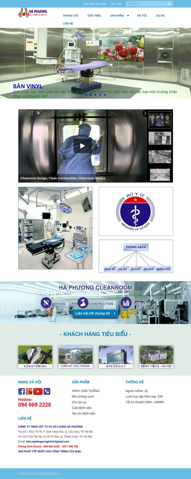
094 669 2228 (34, 405)
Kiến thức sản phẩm (95, 3)
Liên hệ (68, 23)
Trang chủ (70, 15)
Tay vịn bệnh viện (84, 413)
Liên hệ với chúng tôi (96, 313)
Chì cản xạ (79, 402)
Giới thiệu (94, 15)
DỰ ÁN (160, 15)
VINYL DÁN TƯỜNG (86, 391)
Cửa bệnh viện (82, 408)
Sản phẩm (117, 15)
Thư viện (116, 3)
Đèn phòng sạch (83, 396)
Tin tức (142, 15)
